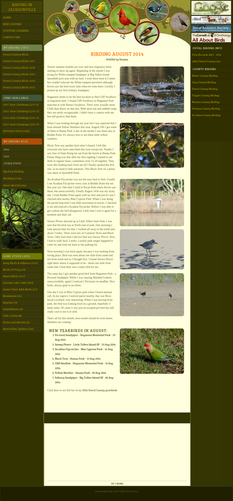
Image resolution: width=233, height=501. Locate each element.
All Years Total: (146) (16, 131)
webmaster (132, 491)
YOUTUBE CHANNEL (16, 31)
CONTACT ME (11, 37)
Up (112, 483)
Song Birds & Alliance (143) (20, 263)
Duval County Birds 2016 (19, 68)
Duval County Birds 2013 (19, 87)
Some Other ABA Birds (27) (20, 289)
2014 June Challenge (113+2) (21, 118)
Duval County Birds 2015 (19, 74)
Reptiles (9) (10, 302)
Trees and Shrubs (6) (16, 322)
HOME (7, 17)
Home (119, 483)
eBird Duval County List (206, 61)
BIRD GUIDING (12, 24)
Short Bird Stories (15, 185)
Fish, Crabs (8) (12, 316)
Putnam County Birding (206, 108)
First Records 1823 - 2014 (206, 55)
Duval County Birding (205, 89)
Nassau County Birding (206, 102)
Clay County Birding (204, 82)
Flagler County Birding (205, 95)
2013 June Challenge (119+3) (21, 124)
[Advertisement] (109, 450)
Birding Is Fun (12, 178)
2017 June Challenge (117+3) (21, 105)
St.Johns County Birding (206, 115)
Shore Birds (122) (14, 276)
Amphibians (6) (13, 309)
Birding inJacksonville (22, 7)
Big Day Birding (13, 171)
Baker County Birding (205, 75)
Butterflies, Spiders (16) (18, 329)
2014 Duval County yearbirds (99, 390)
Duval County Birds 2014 (19, 81)
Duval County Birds (16, 54)
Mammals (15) (12, 296)
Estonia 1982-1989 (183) (18, 283)
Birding (117, 53)
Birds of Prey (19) (14, 270)
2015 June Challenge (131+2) (21, 111)
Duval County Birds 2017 (19, 61)
